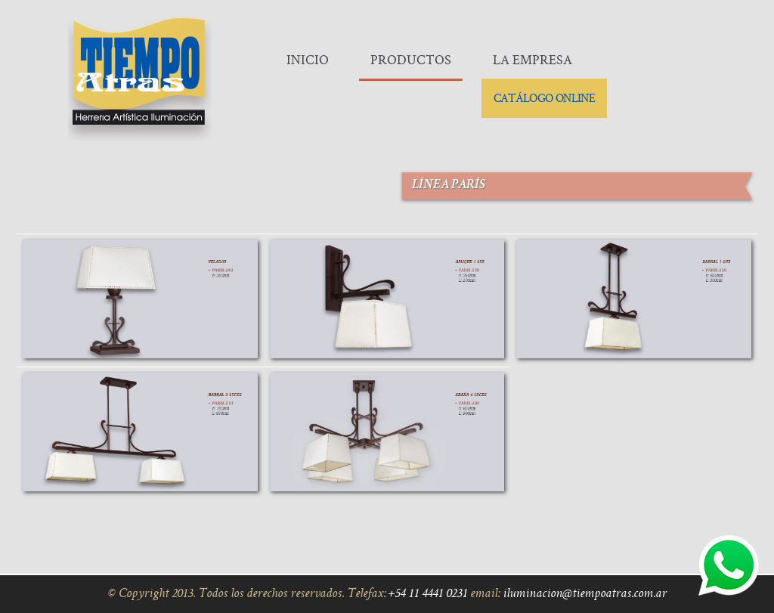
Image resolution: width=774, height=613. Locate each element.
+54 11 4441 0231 (428, 594)
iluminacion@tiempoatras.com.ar (585, 594)
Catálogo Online (544, 98)
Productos (410, 59)
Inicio (307, 59)
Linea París (140, 300)
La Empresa (532, 59)
